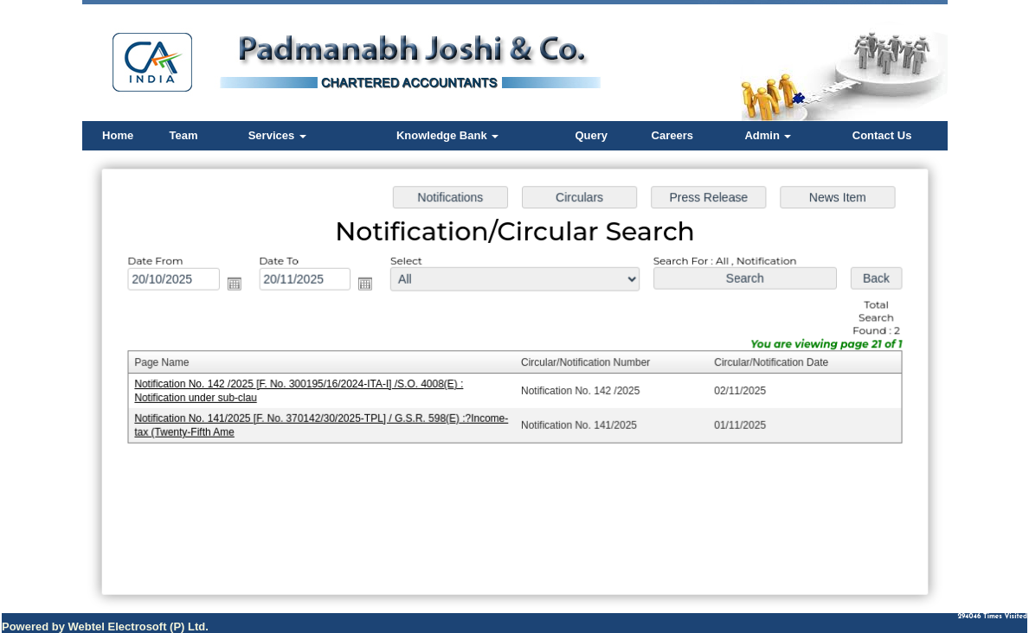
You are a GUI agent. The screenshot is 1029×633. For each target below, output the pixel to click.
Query (591, 135)
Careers (672, 135)
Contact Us (882, 135)
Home (117, 135)
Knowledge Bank (447, 135)
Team (184, 135)
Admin (767, 135)
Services (277, 135)
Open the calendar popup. (238, 285)
